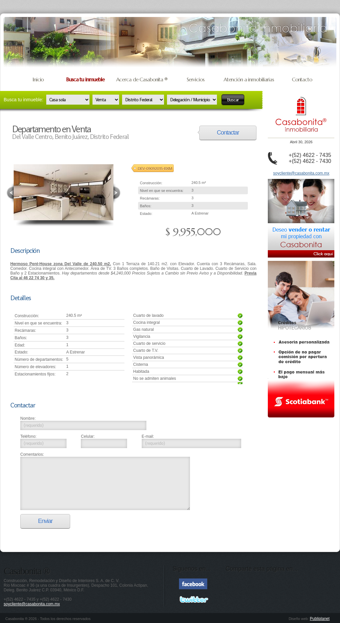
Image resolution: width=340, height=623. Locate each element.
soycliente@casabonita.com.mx (301, 173)
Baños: (145, 206)
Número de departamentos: (39, 359)
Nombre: (28, 418)
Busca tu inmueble (85, 79)
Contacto (302, 79)
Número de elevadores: (35, 366)
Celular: (87, 436)
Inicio (38, 79)
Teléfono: (28, 436)
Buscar (233, 100)
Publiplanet (319, 618)
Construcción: (151, 183)
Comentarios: (32, 454)
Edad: (20, 345)
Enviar (45, 521)
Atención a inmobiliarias (249, 79)
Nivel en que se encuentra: (161, 191)
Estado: (146, 214)
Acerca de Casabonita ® (141, 79)
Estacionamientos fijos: (35, 374)
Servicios (195, 79)
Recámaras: (149, 198)
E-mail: (148, 436)
